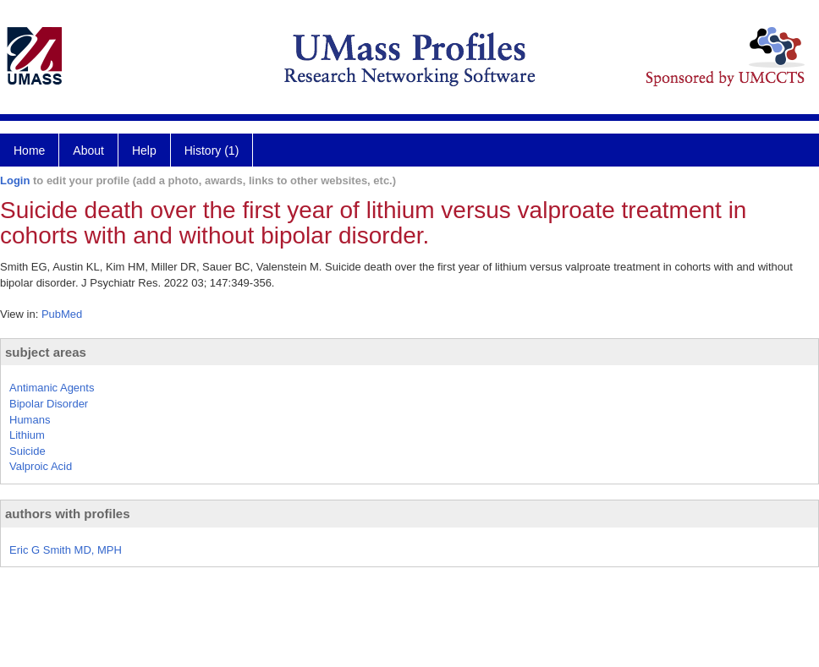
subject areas (45, 352)
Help (144, 150)
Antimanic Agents (51, 387)
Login (15, 180)
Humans (29, 419)
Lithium (27, 435)
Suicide (27, 451)
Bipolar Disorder (48, 403)
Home (29, 150)
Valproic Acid (40, 466)
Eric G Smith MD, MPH (65, 550)
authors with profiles (67, 513)
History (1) (211, 150)
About (88, 150)
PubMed (61, 314)
